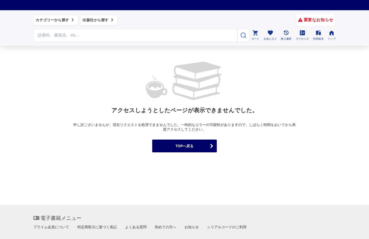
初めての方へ (165, 227)
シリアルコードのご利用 (227, 227)
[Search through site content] (135, 35)
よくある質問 (136, 227)
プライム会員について (51, 227)
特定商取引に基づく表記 (97, 227)
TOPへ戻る (185, 146)
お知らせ (191, 227)
